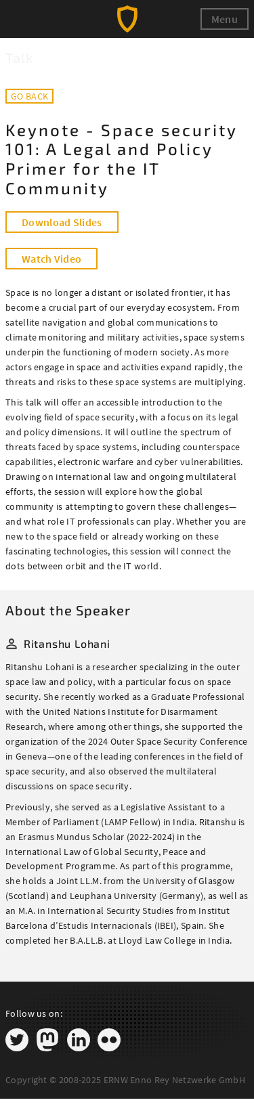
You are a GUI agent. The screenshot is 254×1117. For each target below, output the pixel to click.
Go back (29, 96)
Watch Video (51, 258)
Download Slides (62, 222)
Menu (224, 19)
